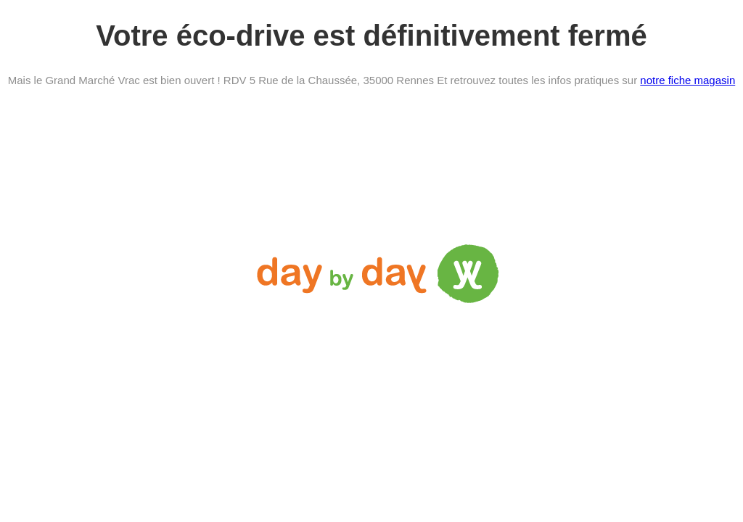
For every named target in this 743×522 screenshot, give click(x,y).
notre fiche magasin (687, 80)
